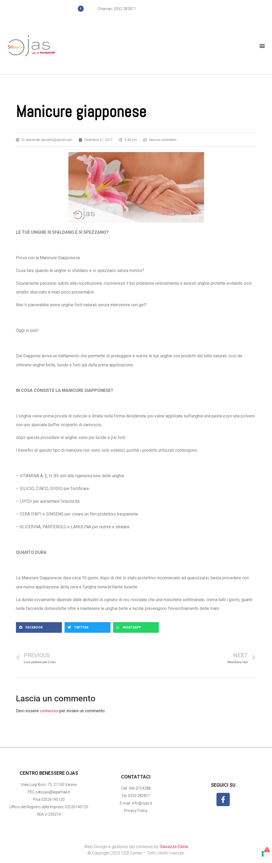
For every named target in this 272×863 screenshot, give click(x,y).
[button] (262, 45)
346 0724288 (140, 788)
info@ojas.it (142, 803)
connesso (49, 710)
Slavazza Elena (174, 846)
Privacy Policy (136, 810)
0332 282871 (139, 796)
